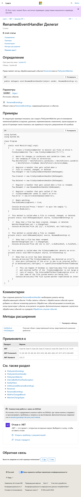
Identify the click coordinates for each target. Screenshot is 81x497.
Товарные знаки (31, 490)
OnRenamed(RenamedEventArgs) (20, 386)
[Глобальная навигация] (2, 3)
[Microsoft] (40, 3)
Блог (45, 483)
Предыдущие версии (33, 483)
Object (15, 93)
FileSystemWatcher (65, 71)
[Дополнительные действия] (76, 19)
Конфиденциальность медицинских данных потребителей (46, 486)
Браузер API (19, 19)
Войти (77, 3)
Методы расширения (12, 46)
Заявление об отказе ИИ (13, 483)
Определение (10, 37)
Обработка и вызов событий (45, 309)
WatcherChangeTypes (15, 397)
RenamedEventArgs (14, 102)
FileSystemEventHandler (17, 374)
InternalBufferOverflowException (20, 380)
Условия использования (13, 490)
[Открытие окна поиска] (71, 3)
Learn (5, 19)
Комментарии (10, 43)
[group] (40, 209)
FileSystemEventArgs (15, 371)
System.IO (22, 62)
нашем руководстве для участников (25, 417)
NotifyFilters (12, 383)
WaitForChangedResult (16, 394)
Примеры (8, 40)
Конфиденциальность (13, 486)
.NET (10, 19)
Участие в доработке (58, 483)
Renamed (47, 71)
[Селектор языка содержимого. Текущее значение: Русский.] (10, 472)
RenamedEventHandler (31, 297)
